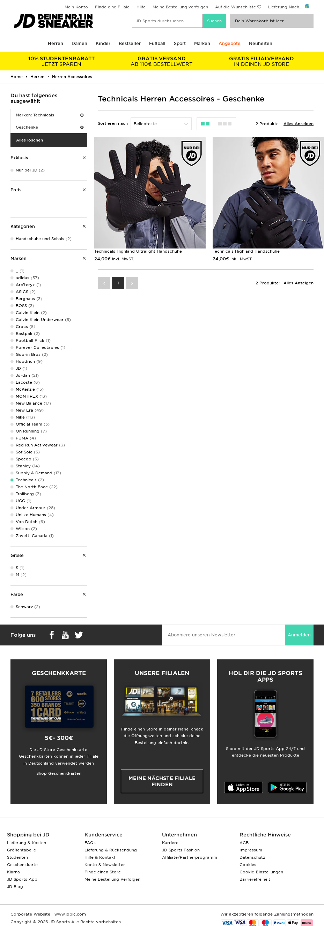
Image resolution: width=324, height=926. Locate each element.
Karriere (170, 842)
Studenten (17, 857)
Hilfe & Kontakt (100, 857)
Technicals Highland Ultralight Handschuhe (138, 251)
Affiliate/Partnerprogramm (189, 857)
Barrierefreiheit (255, 879)
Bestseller (130, 43)
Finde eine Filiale (112, 7)
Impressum (251, 850)
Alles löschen (29, 140)
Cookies (248, 864)
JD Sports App (22, 879)
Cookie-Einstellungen (261, 872)
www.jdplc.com (69, 914)
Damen (79, 43)
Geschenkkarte (22, 864)
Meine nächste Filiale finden (162, 781)
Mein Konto (76, 7)
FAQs (90, 842)
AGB (244, 842)
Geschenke (49, 127)
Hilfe (141, 7)
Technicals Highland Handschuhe (246, 251)
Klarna (13, 872)
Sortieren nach (113, 123)
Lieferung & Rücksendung (110, 850)
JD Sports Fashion (181, 850)
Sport (180, 43)
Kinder (103, 43)
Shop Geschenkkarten (58, 773)
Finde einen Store (102, 872)
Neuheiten (260, 43)
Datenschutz (252, 857)
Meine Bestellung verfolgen (180, 7)
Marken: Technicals (49, 115)
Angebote (230, 43)
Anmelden (299, 634)
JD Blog (15, 886)
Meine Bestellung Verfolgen (112, 879)
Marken (202, 43)
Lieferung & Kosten (26, 842)
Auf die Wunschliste (235, 7)
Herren (55, 43)
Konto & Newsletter (104, 864)
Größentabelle (21, 850)
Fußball (157, 43)
